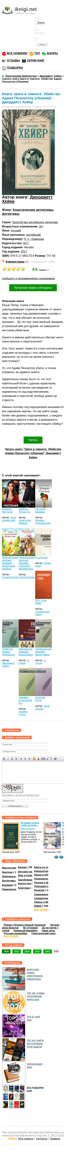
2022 (47, 951)
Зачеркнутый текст (16, 759)
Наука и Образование (47, 874)
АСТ (26, 243)
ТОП (37, 53)
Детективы (11, 214)
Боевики (7, 885)
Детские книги (27, 871)
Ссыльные (41, 557)
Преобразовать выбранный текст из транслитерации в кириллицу (51, 759)
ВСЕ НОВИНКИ (17, 53)
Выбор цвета (38, 759)
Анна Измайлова (9, 519)
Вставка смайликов (34, 759)
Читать (33, 439)
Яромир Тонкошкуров (43, 522)
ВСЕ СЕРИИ (11, 936)
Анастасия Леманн (25, 522)
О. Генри (24, 662)
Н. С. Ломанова (34, 238)
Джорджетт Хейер (8, 664)
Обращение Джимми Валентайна (26, 652)
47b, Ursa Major (40, 602)
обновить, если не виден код (20, 795)
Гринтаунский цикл (44, 933)
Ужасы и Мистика (45, 902)
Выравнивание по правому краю (29, 759)
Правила (55, 1138)
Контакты (41, 1138)
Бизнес (22, 867)
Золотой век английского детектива (35, 222)
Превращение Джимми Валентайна (43, 652)
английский (33, 234)
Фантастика (9, 867)
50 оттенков (30, 927)
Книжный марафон (25, 930)
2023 (37, 951)
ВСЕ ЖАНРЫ (42, 909)
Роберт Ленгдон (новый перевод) (25, 925)
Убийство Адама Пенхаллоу (8, 652)
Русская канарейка (15, 933)
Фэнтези (7, 872)
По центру (25, 759)
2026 (6, 951)
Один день (48, 930)
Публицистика (43, 886)
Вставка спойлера (55, 759)
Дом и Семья (26, 875)
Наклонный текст (8, 759)
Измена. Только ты (24, 510)
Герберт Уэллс (23, 713)
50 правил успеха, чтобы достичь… (30, 824)
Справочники (42, 898)
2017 (24, 251)
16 (40, 226)
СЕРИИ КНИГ (36, 60)
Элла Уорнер (42, 707)
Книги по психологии (47, 867)
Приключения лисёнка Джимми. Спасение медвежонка (27, 563)
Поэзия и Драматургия (48, 882)
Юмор (38, 905)
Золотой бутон (40, 699)
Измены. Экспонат (7, 510)
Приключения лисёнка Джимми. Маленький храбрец (10, 563)
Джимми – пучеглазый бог (25, 700)
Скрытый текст (43, 759)
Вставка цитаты (47, 759)
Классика (24, 887)
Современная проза (46, 894)
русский (16, 230)
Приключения (10, 889)
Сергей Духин (10, 577)
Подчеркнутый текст (12, 759)
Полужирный (4, 759)
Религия (39, 890)
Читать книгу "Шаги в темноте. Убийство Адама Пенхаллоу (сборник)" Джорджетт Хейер (33, 453)
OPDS (11, 1138)
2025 (16, 951)
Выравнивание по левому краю (21, 759)
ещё (56, 950)
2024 (27, 951)
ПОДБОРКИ (15, 67)
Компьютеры (42, 871)
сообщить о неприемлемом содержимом (28, 278)
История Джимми (40, 510)
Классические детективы (33, 210)
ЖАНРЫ (52, 53)
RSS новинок (25, 1138)
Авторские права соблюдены (33, 287)
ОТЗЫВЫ (13, 60)
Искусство (24, 883)
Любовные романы (14, 876)
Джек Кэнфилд (28, 828)
